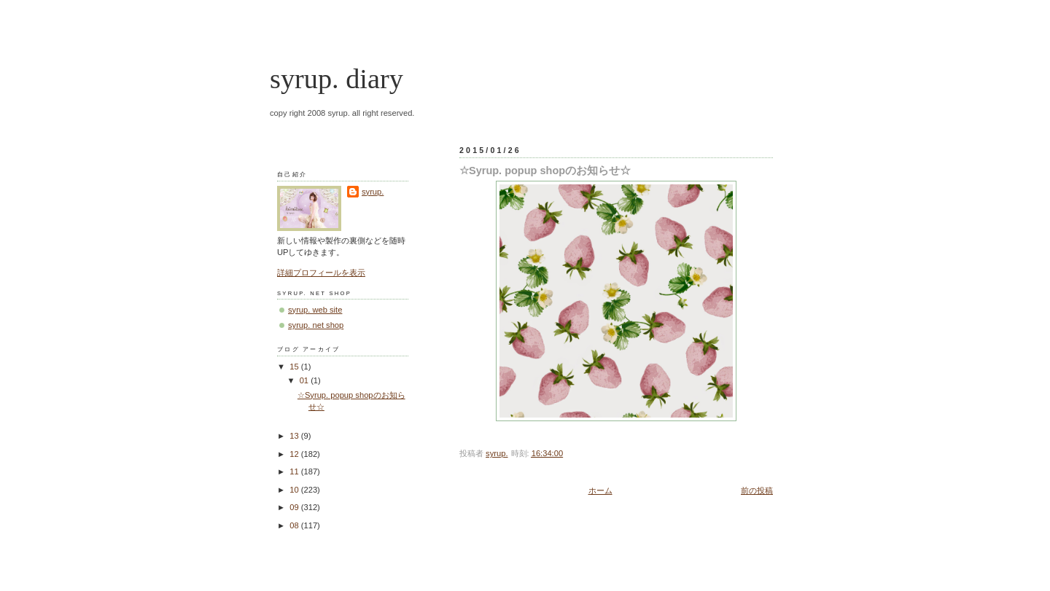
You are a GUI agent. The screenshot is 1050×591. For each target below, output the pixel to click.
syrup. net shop (315, 325)
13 (295, 435)
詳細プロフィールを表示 (321, 272)
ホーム (600, 490)
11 (295, 471)
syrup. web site (315, 309)
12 (295, 454)
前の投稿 (757, 490)
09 (295, 507)
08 (295, 525)
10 (295, 489)
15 (295, 366)
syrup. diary (336, 78)
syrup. (373, 191)
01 (305, 380)
